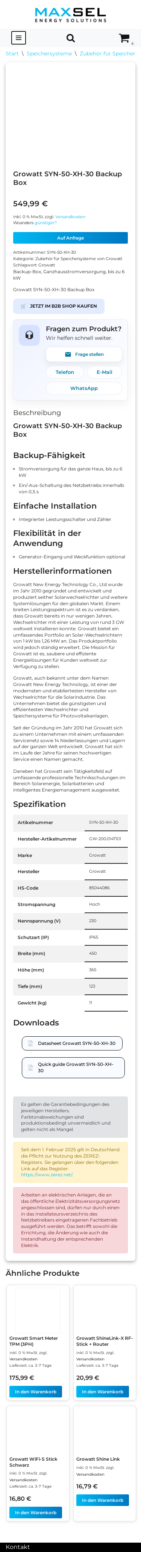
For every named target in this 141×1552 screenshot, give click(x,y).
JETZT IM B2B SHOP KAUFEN (59, 306)
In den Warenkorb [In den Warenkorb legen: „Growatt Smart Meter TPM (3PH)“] (35, 1391)
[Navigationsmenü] (18, 38)
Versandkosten (70, 216)
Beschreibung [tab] (37, 413)
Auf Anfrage (70, 238)
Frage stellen (84, 354)
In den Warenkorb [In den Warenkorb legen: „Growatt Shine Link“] (102, 1500)
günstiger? (46, 222)
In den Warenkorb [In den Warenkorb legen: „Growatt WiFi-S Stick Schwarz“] (35, 1512)
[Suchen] (70, 37)
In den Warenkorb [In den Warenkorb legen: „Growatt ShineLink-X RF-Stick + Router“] (102, 1391)
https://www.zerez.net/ (46, 1174)
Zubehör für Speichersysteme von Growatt (78, 258)
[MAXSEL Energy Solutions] (70, 14)
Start (12, 53)
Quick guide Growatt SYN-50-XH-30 (76, 1067)
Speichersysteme (49, 53)
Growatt (46, 265)
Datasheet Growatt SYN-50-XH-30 (76, 1043)
